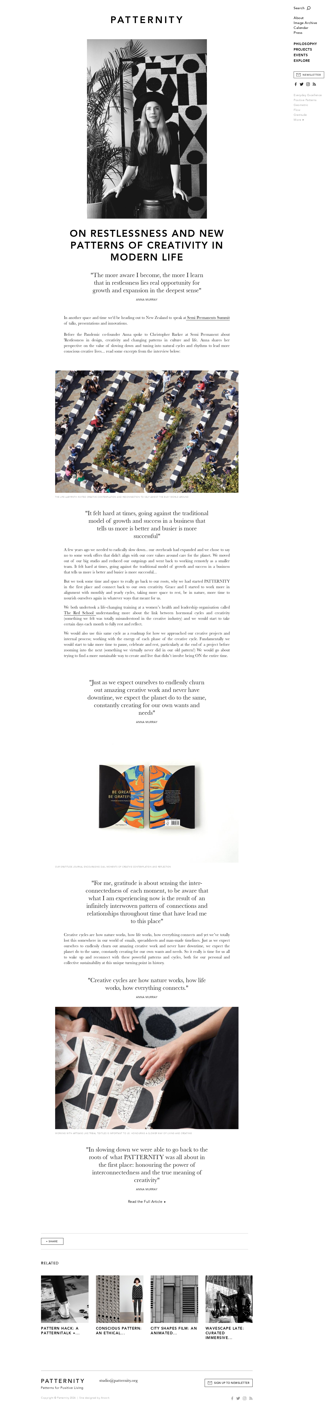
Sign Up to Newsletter (231, 1383)
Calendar (301, 28)
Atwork (105, 1397)
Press (298, 33)
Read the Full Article (147, 1201)
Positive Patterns (305, 100)
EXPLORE (302, 61)
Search (299, 8)
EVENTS (301, 55)
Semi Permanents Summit (208, 317)
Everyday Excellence (308, 95)
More (299, 120)
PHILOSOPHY (305, 44)
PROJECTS (303, 49)
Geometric (301, 105)
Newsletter (312, 74)
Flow (297, 110)
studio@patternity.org (118, 1380)
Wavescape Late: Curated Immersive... (225, 1333)
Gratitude (300, 115)
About (299, 18)
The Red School (80, 613)
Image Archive (305, 23)
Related (50, 1263)
